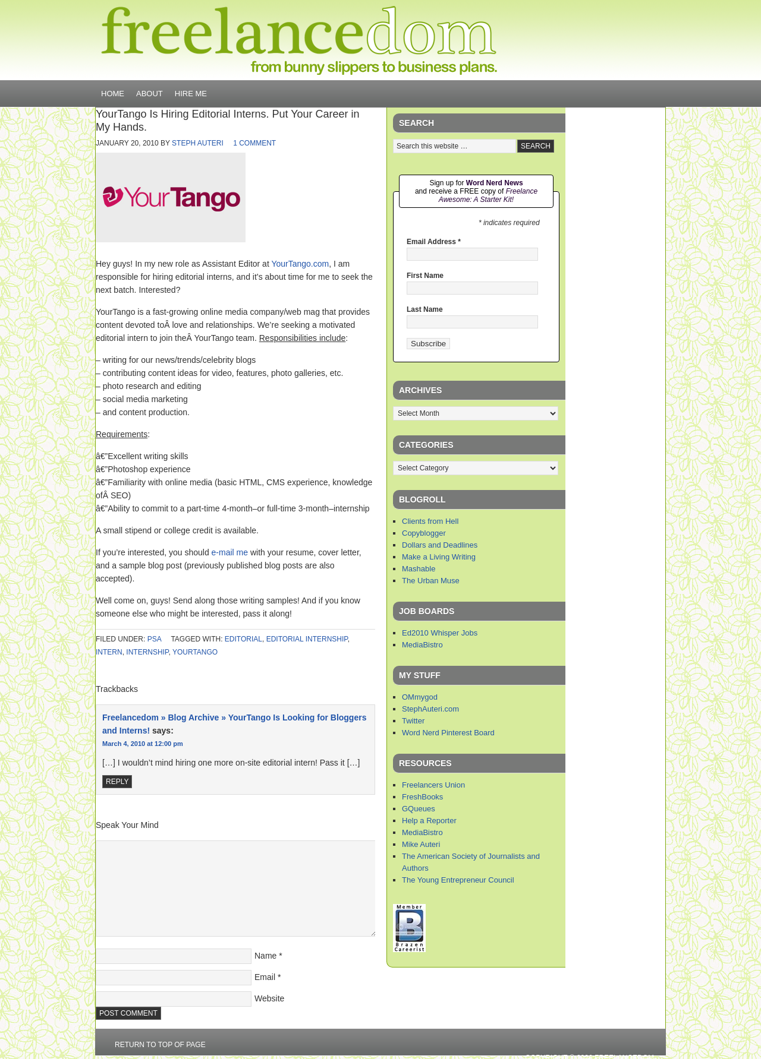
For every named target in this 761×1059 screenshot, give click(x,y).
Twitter (413, 720)
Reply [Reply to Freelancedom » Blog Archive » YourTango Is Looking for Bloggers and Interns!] (117, 781)
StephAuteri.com (430, 708)
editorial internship (307, 639)
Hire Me (191, 93)
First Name (425, 275)
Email (264, 977)
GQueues (418, 808)
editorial (243, 639)
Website (269, 998)
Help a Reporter (429, 820)
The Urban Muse (431, 580)
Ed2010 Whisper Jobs (439, 632)
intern (109, 652)
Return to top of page (160, 1045)
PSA (154, 639)
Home (112, 93)
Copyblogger (424, 533)
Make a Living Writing (439, 556)
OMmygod (420, 697)
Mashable (418, 568)
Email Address (434, 241)
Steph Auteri (198, 143)
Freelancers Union (433, 784)
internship (147, 652)
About (149, 93)
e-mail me (230, 552)
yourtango (195, 652)
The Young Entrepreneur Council (458, 879)
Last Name (425, 309)
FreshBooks (422, 796)
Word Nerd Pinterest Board (448, 732)
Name (265, 955)
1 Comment (254, 143)
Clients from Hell (430, 521)
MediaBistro (422, 644)
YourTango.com (300, 263)
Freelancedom (299, 40)
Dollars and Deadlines (439, 544)
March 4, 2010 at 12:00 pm (142, 743)
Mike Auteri (421, 844)
